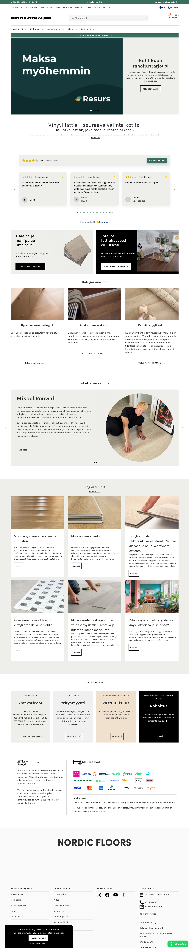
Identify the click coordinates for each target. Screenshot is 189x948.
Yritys (56, 896)
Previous (6, 424)
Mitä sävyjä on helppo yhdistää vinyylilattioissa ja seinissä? (151, 619)
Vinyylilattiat (18, 26)
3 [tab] (95, 107)
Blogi (58, 7)
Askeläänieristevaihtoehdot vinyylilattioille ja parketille (33, 619)
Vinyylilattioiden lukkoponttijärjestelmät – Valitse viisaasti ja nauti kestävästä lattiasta (152, 540)
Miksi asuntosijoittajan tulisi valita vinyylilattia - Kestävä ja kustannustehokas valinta (93, 622)
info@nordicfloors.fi (152, 903)
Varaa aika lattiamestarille (167, 2)
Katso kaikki (94, 488)
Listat (72, 26)
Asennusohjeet (47, 7)
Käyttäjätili (173, 7)
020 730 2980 (149, 899)
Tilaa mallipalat (17, 7)
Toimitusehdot (61, 924)
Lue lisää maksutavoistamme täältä (91, 807)
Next (182, 424)
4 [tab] (98, 107)
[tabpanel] (95, 73)
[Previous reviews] (15, 186)
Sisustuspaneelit (19, 902)
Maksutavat (79, 7)
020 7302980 (18, 2)
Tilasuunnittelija (93, 7)
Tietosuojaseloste (62, 913)
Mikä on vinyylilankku (86, 533)
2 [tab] (93, 107)
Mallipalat (36, 26)
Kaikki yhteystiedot (149, 910)
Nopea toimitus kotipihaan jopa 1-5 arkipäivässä (94, 32)
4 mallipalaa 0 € (94, 2)
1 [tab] (91, 107)
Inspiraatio (67, 7)
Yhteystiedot (60, 891)
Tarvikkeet (87, 26)
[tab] (77, 209)
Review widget (87, 219)
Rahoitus (106, 7)
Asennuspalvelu (32, 7)
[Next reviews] (174, 186)
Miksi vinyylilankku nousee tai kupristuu (35, 535)
